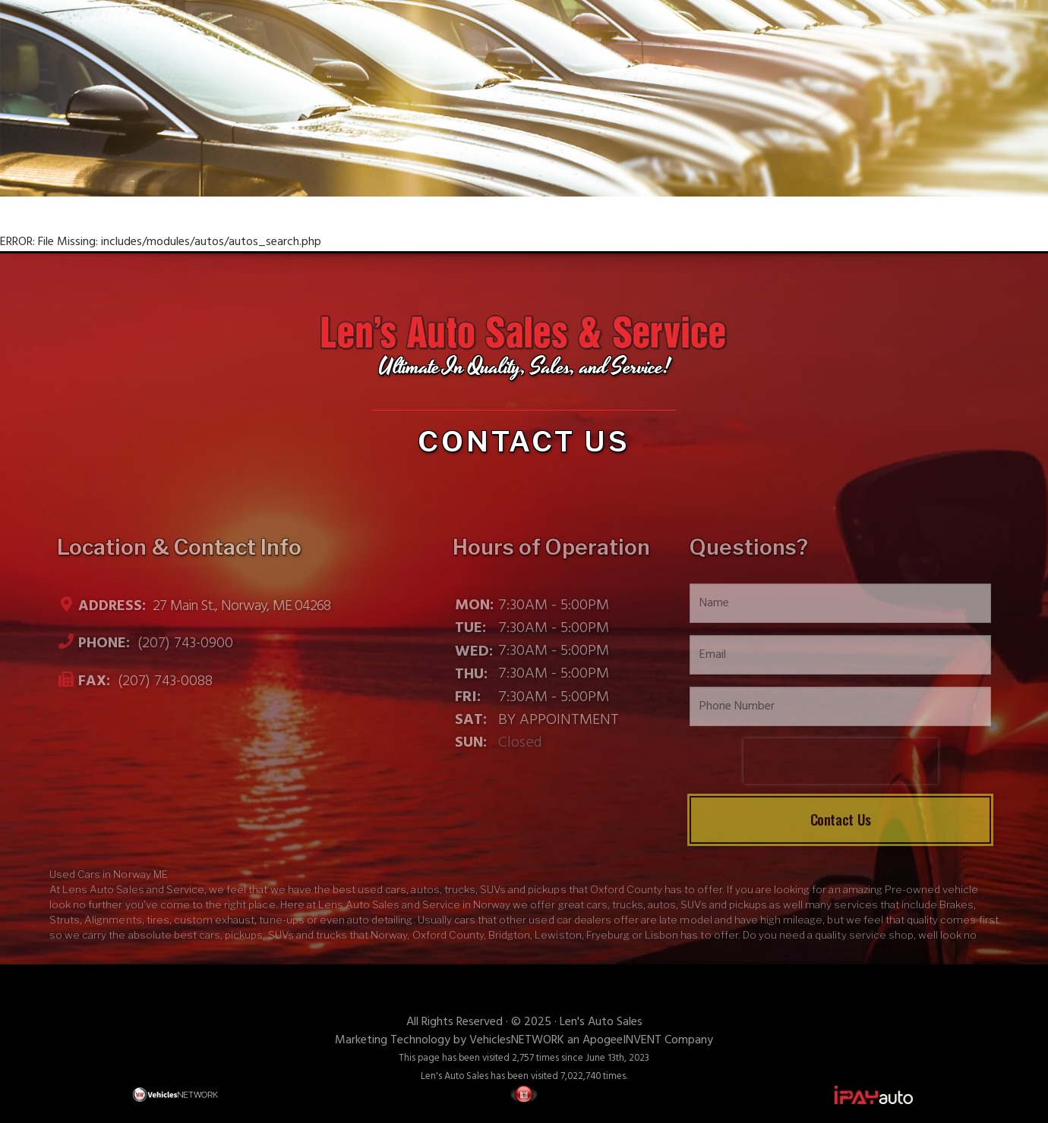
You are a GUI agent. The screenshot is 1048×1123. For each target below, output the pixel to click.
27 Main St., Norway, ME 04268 (240, 606)
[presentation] (840, 761)
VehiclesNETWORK (516, 1040)
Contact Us (840, 819)
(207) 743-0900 (183, 644)
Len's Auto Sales (601, 1022)
